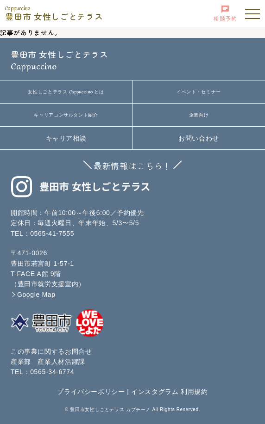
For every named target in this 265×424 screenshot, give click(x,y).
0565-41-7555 (52, 233)
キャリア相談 (66, 138)
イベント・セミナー (199, 91)
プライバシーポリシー (91, 391)
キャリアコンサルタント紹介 (66, 114)
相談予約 (225, 13)
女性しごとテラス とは (66, 92)
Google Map (36, 294)
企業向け (199, 114)
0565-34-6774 (52, 371)
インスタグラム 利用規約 (169, 391)
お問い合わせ (198, 138)
